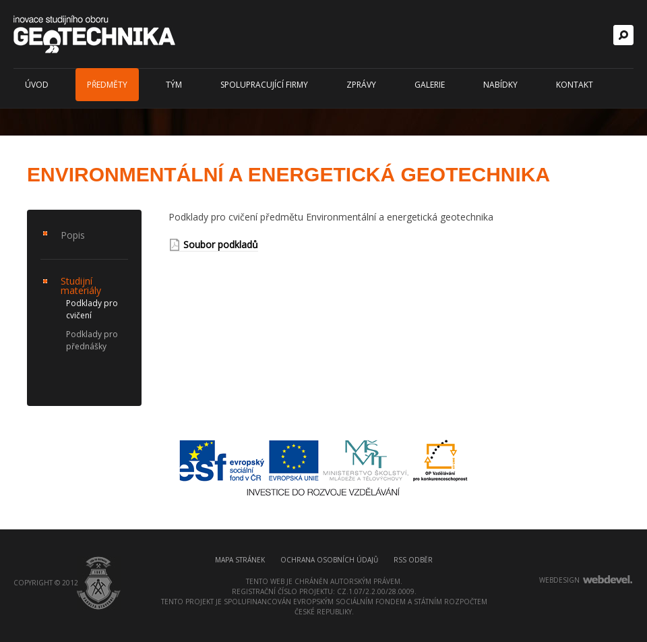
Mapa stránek (240, 559)
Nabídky (500, 84)
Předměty (107, 84)
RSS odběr (413, 559)
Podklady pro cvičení (92, 309)
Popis (73, 235)
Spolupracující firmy (264, 84)
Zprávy (361, 84)
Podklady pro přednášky (92, 340)
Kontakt (574, 84)
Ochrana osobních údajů (329, 559)
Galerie (429, 84)
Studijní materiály (81, 285)
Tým (174, 84)
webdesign (559, 580)
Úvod (37, 84)
